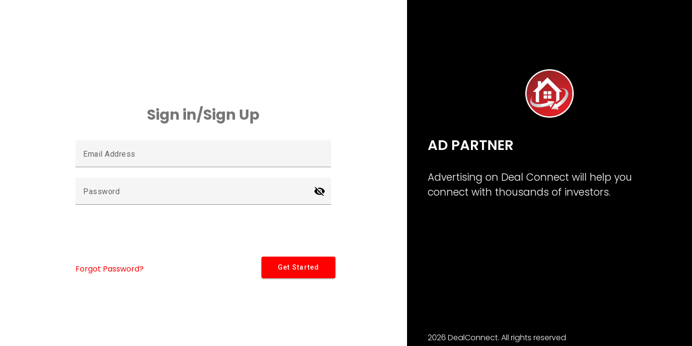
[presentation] (148, 234)
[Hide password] (319, 191)
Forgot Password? (109, 268)
